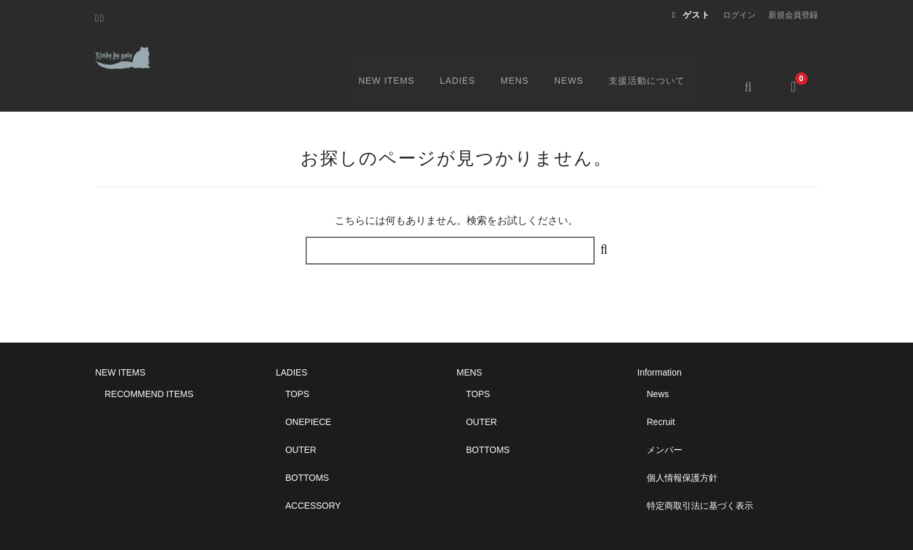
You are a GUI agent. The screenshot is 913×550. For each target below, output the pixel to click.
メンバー (664, 419)
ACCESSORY (313, 475)
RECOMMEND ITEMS (149, 363)
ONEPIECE (308, 391)
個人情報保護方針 (682, 447)
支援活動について (665, 55)
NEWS (586, 55)
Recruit (661, 391)
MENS (532, 55)
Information (659, 342)
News (658, 363)
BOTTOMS (307, 447)
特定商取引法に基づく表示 (700, 475)
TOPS (297, 363)
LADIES (474, 55)
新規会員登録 (793, 15)
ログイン (739, 15)
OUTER (300, 419)
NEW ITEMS (402, 55)
